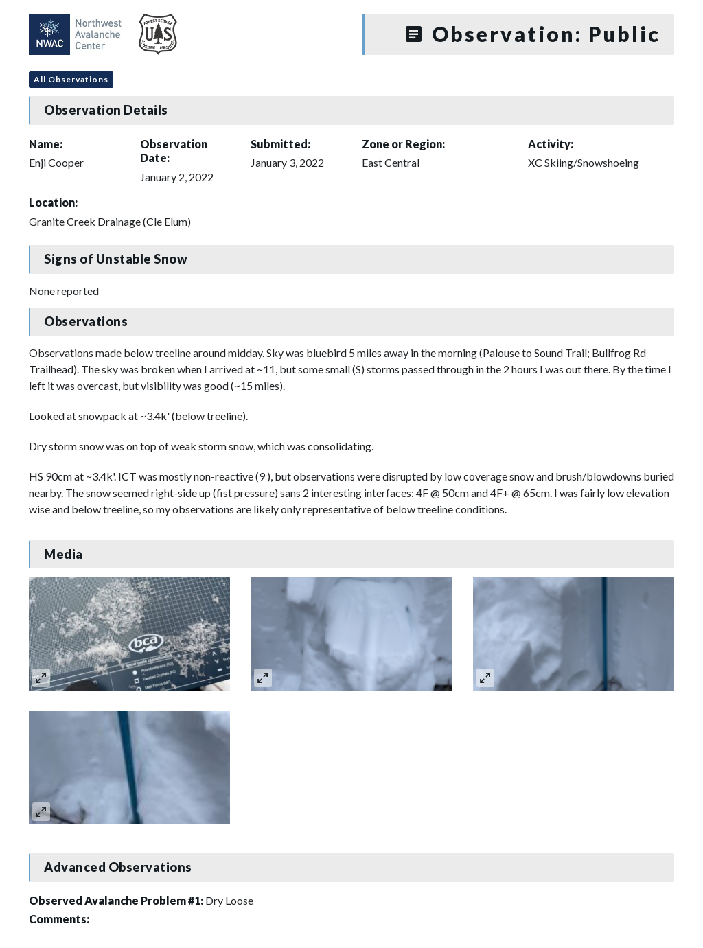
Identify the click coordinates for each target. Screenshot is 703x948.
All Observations (71, 79)
